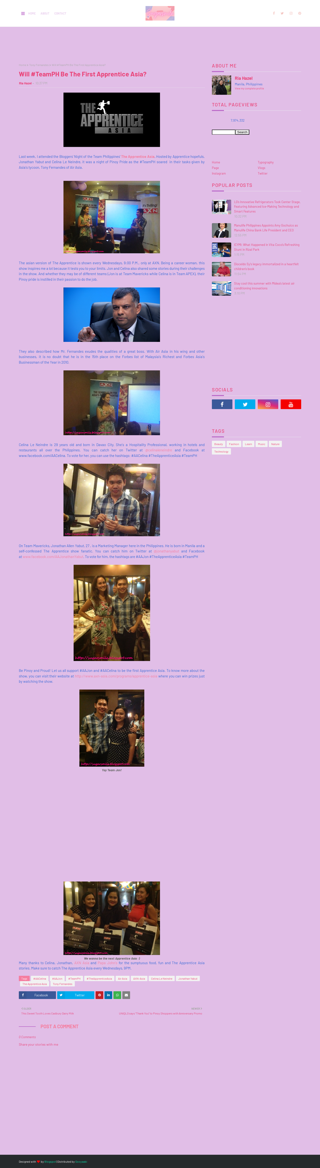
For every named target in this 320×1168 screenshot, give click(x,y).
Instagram (219, 173)
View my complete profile (249, 88)
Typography (266, 162)
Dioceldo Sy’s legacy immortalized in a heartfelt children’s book (266, 266)
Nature (275, 444)
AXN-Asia (139, 978)
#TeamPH (74, 978)
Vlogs (261, 168)
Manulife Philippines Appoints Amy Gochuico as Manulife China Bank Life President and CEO (266, 227)
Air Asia (122, 978)
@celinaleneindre (158, 450)
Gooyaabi (81, 1161)
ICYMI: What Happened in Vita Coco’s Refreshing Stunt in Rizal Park (266, 247)
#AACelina (39, 978)
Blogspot (50, 1161)
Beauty (218, 444)
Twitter (263, 173)
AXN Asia (81, 963)
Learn (248, 444)
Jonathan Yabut (187, 978)
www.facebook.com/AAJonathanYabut (53, 556)
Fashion (234, 444)
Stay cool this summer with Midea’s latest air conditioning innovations (264, 285)
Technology (221, 451)
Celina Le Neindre (161, 978)
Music (261, 444)
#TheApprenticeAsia (99, 978)
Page (215, 168)
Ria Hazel (25, 83)
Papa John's (107, 963)
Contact (60, 13)
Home (32, 13)
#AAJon (57, 978)
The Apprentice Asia (137, 156)
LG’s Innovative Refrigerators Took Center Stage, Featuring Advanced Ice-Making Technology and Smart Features (267, 206)
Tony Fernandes (39, 64)
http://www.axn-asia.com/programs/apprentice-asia (116, 676)
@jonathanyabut (167, 551)
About (45, 13)
